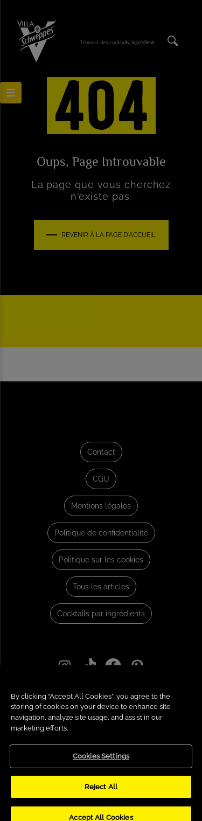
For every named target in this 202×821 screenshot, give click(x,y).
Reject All (101, 795)
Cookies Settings (101, 765)
